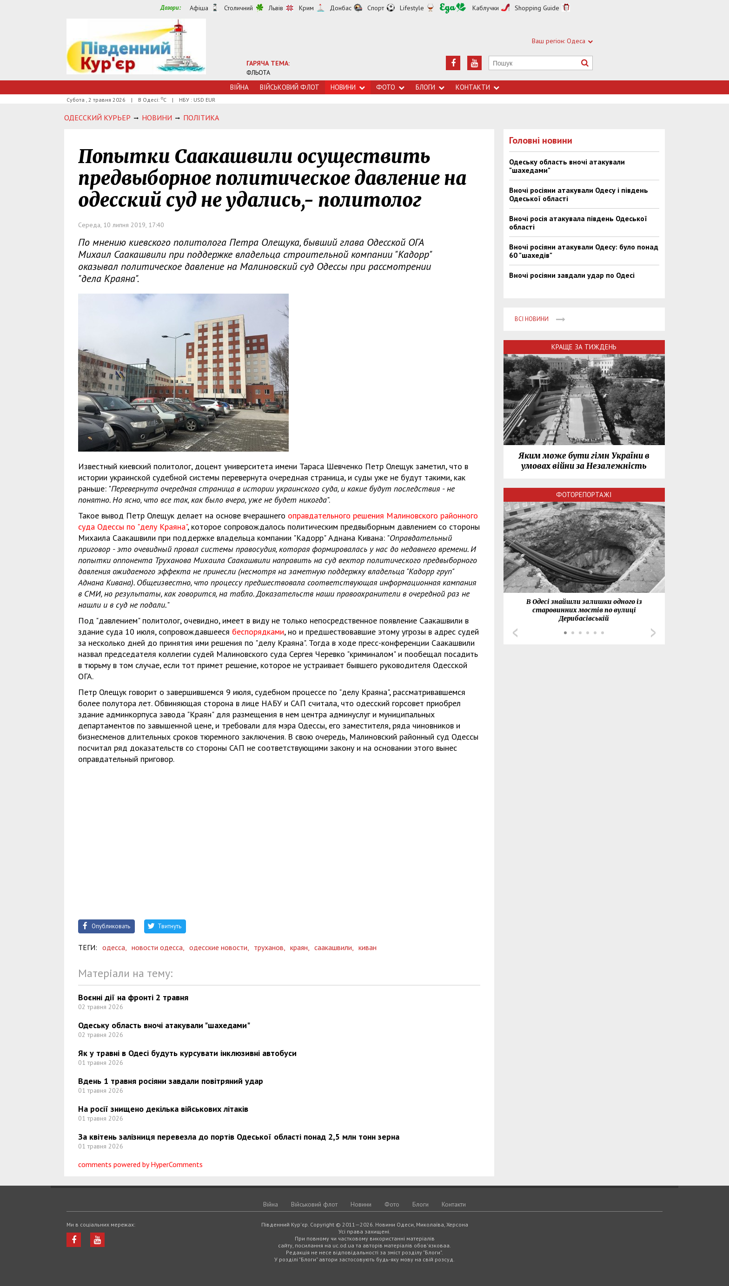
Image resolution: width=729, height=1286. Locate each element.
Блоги (430, 87)
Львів (276, 8)
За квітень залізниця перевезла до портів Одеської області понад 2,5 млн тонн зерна (238, 1136)
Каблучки (485, 8)
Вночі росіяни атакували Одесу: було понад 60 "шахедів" (583, 251)
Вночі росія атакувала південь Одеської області (578, 222)
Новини (348, 87)
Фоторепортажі (584, 494)
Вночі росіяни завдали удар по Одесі (572, 275)
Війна (239, 87)
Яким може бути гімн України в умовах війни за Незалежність (583, 461)
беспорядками (258, 631)
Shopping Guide (537, 8)
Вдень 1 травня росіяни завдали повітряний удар (170, 1081)
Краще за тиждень (583, 346)
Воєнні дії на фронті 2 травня (133, 997)
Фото (390, 87)
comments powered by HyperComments (140, 1164)
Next (653, 632)
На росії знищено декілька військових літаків (163, 1108)
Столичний (238, 8)
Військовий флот (289, 87)
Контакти (477, 87)
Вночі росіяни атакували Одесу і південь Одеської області (578, 194)
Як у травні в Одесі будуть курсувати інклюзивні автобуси (187, 1053)
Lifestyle (412, 8)
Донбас (340, 8)
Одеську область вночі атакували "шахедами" (164, 1025)
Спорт (375, 8)
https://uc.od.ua (136, 49)
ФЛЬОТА (258, 72)
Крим (306, 8)
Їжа (453, 8)
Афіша (199, 8)
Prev (515, 632)
